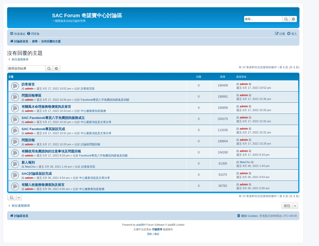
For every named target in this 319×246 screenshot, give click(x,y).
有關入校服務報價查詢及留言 (43, 185)
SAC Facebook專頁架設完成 (43, 129)
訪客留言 (28, 84)
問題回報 (28, 140)
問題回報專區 (31, 95)
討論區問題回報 (90, 144)
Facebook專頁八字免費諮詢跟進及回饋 (105, 99)
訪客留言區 (88, 88)
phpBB (140, 224)
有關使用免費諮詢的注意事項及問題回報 (51, 151)
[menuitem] (33, 34)
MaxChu (30, 166)
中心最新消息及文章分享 (96, 122)
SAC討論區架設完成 (37, 173)
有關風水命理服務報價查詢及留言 (46, 107)
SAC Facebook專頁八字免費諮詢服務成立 (53, 118)
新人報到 (28, 162)
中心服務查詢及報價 (93, 110)
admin (29, 88)
